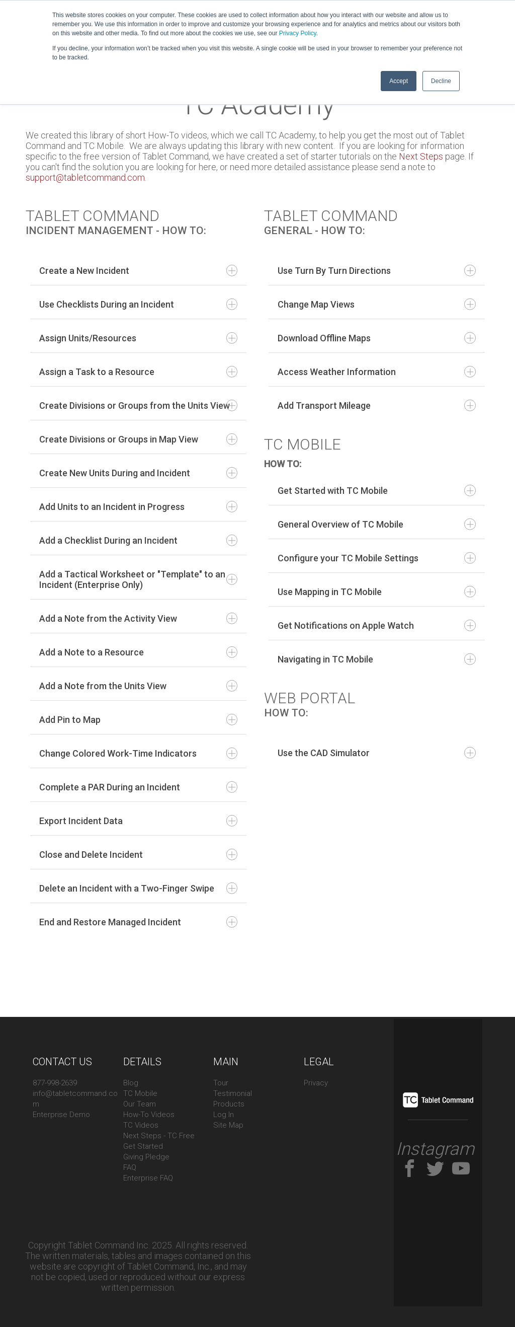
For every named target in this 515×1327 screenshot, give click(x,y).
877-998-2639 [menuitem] (55, 1082)
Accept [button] (398, 81)
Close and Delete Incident (138, 854)
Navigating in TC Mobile (377, 659)
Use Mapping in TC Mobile (377, 592)
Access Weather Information (377, 372)
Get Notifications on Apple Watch (377, 625)
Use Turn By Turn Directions (377, 270)
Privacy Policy (297, 33)
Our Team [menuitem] (139, 1104)
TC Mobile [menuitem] (140, 1093)
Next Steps (420, 156)
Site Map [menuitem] (228, 1125)
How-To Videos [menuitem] (149, 1114)
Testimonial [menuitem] (232, 1093)
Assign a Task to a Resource (138, 372)
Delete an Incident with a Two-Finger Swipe (138, 888)
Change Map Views (377, 304)
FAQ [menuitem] (129, 1167)
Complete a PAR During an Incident (138, 787)
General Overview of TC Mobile (377, 524)
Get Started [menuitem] (143, 1146)
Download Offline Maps (377, 338)
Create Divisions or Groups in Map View (138, 439)
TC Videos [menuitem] (140, 1125)
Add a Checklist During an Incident (138, 540)
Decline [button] (441, 81)
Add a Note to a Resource (138, 652)
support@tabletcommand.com (85, 177)
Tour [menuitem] (220, 1082)
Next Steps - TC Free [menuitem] (159, 1135)
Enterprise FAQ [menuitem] (148, 1178)
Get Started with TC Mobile (377, 490)
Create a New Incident (138, 270)
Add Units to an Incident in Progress (138, 506)
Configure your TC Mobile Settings (377, 558)
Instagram (435, 1149)
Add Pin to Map (138, 719)
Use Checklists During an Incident (138, 304)
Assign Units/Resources (138, 338)
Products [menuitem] (228, 1104)
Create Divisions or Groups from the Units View (138, 405)
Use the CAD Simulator (377, 753)
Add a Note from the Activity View (138, 618)
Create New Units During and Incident (138, 473)
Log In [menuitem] (223, 1114)
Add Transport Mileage (377, 405)
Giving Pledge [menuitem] (146, 1156)
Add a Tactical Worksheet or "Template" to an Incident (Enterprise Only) (138, 579)
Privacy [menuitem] (316, 1082)
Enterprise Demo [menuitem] (61, 1114)
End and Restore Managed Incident (138, 922)
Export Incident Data (138, 821)
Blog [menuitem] (130, 1082)
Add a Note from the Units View (138, 686)
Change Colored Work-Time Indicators (138, 753)
